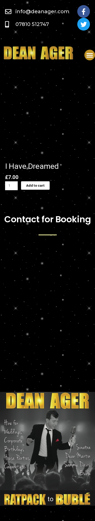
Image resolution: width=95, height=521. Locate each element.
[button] (89, 55)
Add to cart (35, 185)
